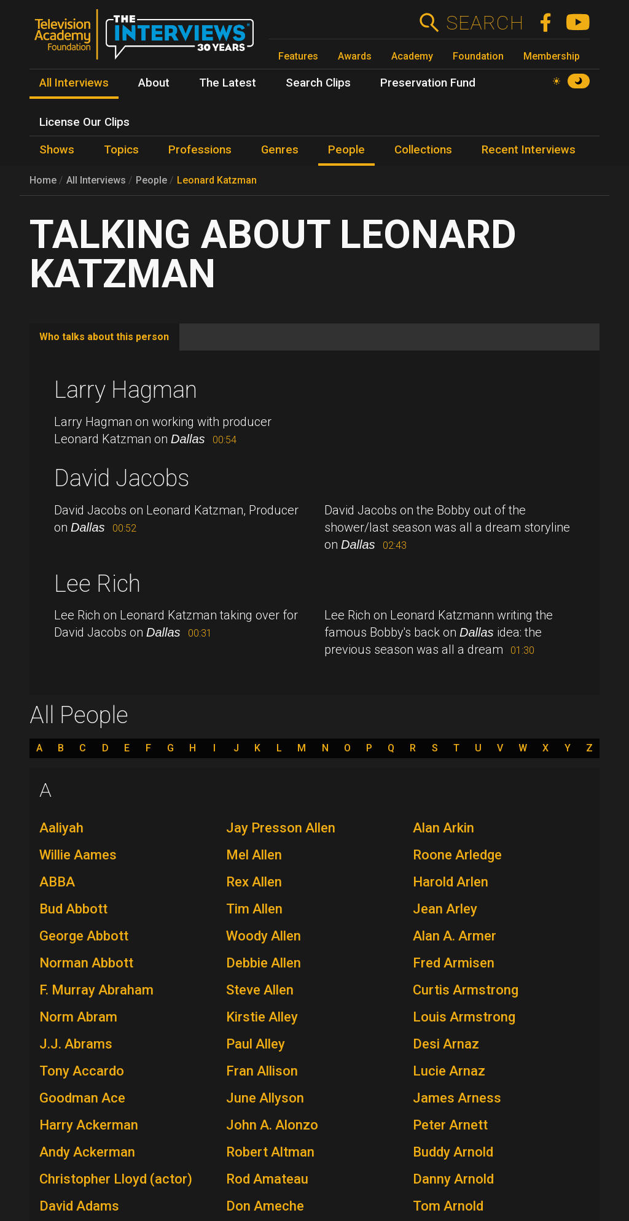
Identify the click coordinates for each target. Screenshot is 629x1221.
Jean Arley (445, 909)
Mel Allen (254, 854)
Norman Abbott (86, 963)
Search (484, 22)
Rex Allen (254, 882)
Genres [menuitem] (280, 150)
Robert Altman (270, 1152)
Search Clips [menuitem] (318, 83)
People (151, 180)
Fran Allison (262, 1071)
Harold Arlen (450, 882)
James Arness (457, 1098)
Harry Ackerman (88, 1125)
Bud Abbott (73, 909)
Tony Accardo (81, 1071)
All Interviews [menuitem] (74, 83)
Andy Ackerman (87, 1152)
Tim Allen (254, 909)
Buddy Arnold (453, 1152)
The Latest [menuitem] (227, 83)
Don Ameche (265, 1206)
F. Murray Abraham (96, 990)
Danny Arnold (453, 1179)
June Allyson (265, 1098)
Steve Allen (260, 990)
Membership (551, 56)
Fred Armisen (453, 963)
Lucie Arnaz (449, 1071)
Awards (355, 56)
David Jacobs (121, 478)
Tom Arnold (448, 1206)
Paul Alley (255, 1044)
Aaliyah (61, 827)
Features (298, 56)
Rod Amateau (267, 1179)
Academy (412, 56)
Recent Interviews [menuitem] (529, 150)
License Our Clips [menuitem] (84, 122)
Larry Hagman (125, 389)
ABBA (57, 882)
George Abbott (83, 936)
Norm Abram (78, 1017)
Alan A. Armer (454, 936)
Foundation (478, 56)
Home (43, 180)
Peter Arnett (450, 1125)
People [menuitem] (346, 150)
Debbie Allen (263, 963)
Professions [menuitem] (200, 150)
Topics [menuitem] (121, 150)
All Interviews (96, 180)
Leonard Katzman (217, 180)
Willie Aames (78, 854)
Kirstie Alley (262, 1017)
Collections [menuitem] (423, 150)
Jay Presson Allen (280, 827)
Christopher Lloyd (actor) (115, 1179)
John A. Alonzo (272, 1125)
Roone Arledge (457, 854)
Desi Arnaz (446, 1044)
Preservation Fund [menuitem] (427, 83)
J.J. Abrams (75, 1044)
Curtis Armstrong (465, 990)
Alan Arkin (443, 827)
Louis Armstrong (464, 1017)
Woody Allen (263, 936)
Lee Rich (97, 583)
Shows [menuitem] (56, 150)
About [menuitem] (154, 83)
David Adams (79, 1206)
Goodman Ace (82, 1098)
